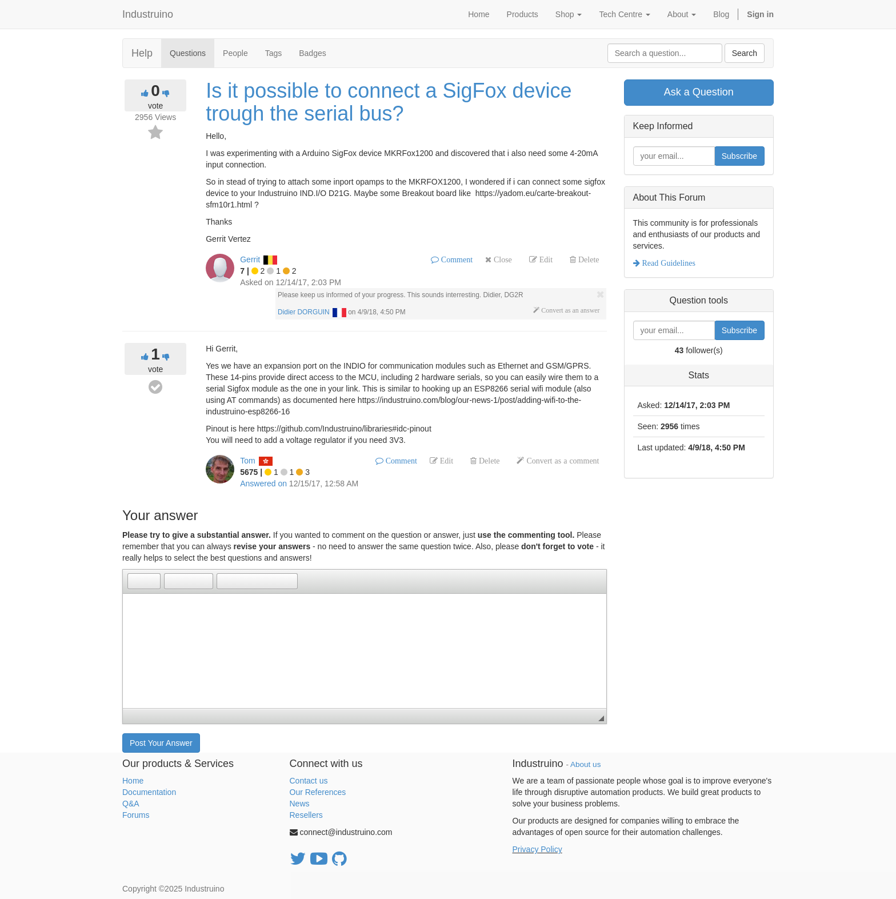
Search (744, 53)
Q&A (130, 803)
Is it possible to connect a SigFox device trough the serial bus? (388, 102)
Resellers (306, 815)
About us (585, 764)
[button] (136, 581)
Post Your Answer (161, 743)
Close (501, 259)
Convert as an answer (569, 310)
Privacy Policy (537, 849)
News (300, 803)
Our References (318, 792)
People (235, 53)
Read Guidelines (667, 263)
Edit (545, 259)
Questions (188, 53)
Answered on (263, 483)
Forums (135, 815)
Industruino (147, 14)
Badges (312, 53)
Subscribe (739, 156)
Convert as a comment (561, 461)
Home (132, 780)
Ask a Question (699, 92)
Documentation (149, 792)
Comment (456, 259)
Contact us (309, 780)
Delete (587, 259)
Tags (273, 53)
